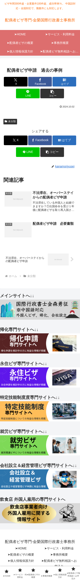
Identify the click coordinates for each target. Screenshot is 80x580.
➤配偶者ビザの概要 (21, 554)
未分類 (10, 121)
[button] (52, 93)
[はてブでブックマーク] (64, 81)
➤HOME (21, 548)
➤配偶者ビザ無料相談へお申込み (59, 563)
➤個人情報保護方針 (21, 560)
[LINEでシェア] (28, 93)
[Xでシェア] (16, 81)
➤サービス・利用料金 (59, 548)
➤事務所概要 (59, 554)
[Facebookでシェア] (40, 81)
